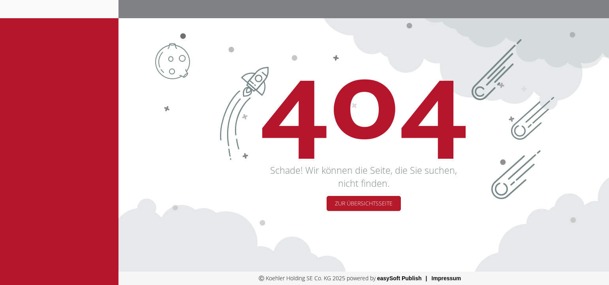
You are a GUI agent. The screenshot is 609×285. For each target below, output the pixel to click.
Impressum (446, 278)
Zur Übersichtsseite (364, 203)
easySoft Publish (399, 278)
